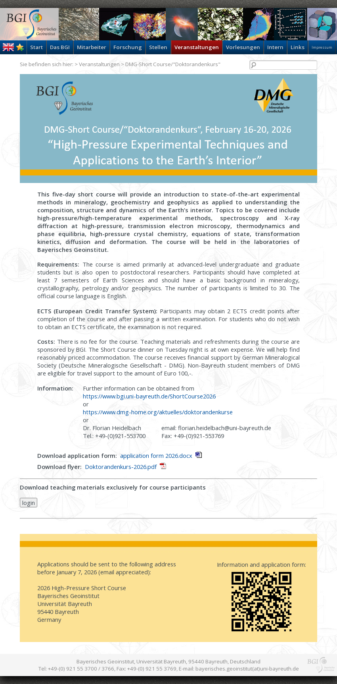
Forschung (127, 47)
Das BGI (60, 47)
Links (297, 47)
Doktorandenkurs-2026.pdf (121, 467)
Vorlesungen (243, 47)
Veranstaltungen (196, 47)
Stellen (158, 47)
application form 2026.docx (156, 455)
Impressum (322, 47)
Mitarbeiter (91, 47)
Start (36, 47)
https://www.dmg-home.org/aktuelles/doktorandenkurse (158, 412)
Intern (275, 47)
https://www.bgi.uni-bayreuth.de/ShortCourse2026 (149, 396)
